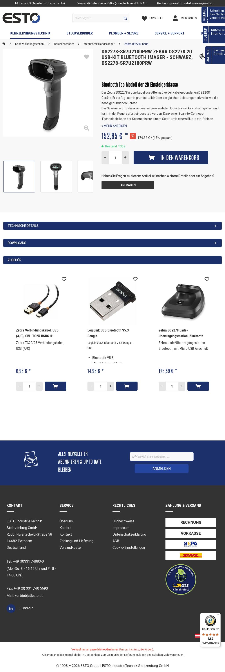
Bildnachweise (123, 521)
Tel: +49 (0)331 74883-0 (25, 561)
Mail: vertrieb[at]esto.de (25, 596)
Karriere (65, 528)
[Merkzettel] (156, 18)
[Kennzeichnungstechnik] (30, 34)
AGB (115, 541)
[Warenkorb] (214, 18)
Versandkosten (71, 547)
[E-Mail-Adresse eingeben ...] (162, 456)
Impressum (120, 528)
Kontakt (66, 534)
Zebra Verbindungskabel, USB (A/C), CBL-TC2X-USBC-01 (37, 333)
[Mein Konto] (188, 18)
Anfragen (128, 185)
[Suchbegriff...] (101, 18)
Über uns (66, 521)
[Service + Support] (170, 34)
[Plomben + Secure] (124, 34)
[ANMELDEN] (162, 468)
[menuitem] (101, 18)
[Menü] (218, 615)
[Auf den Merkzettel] (64, 279)
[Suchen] (125, 18)
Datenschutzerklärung (129, 534)
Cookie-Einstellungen (128, 547)
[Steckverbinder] (79, 34)
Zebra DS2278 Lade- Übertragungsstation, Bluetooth (181, 333)
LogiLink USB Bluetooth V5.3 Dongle (108, 333)
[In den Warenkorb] (55, 386)
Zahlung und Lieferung (76, 541)
